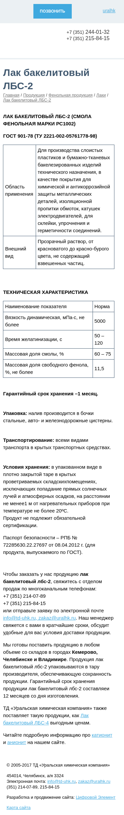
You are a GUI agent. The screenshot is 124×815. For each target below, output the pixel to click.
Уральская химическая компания (33, 39)
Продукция (34, 95)
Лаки (101, 95)
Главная (11, 95)
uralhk (109, 10)
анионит (16, 742)
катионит (102, 735)
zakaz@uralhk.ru (94, 781)
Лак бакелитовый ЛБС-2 (27, 100)
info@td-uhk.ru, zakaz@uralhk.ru (39, 618)
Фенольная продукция (71, 95)
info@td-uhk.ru (61, 781)
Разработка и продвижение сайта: (61, 797)
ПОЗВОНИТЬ (52, 11)
